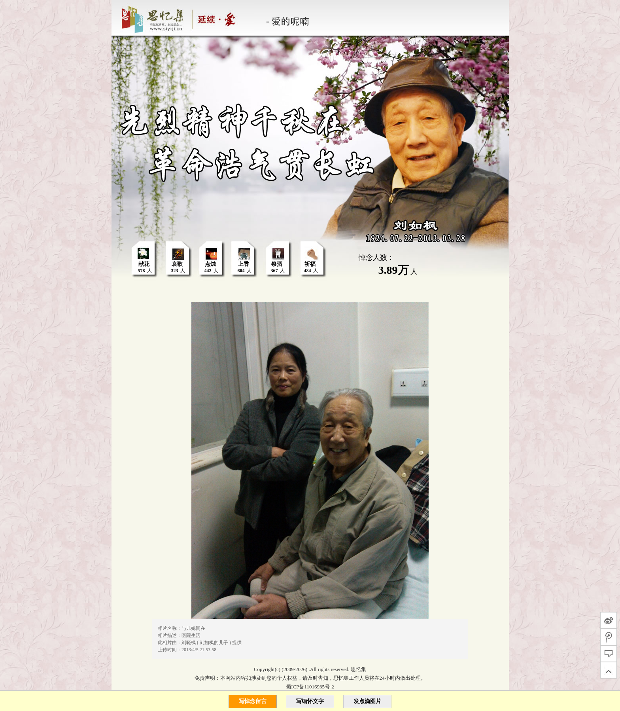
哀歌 (177, 264)
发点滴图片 (367, 701)
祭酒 (276, 264)
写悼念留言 (253, 701)
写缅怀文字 (310, 701)
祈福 (310, 264)
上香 (243, 264)
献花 (143, 264)
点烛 (210, 264)
